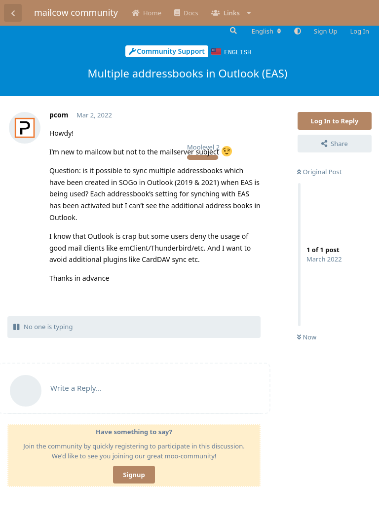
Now (306, 336)
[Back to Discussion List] (13, 13)
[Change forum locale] (266, 31)
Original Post (319, 171)
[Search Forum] (232, 30)
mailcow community (76, 12)
